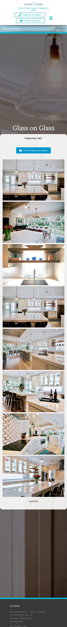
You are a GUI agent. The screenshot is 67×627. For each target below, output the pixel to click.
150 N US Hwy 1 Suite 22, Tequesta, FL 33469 (33, 9)
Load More (33, 501)
